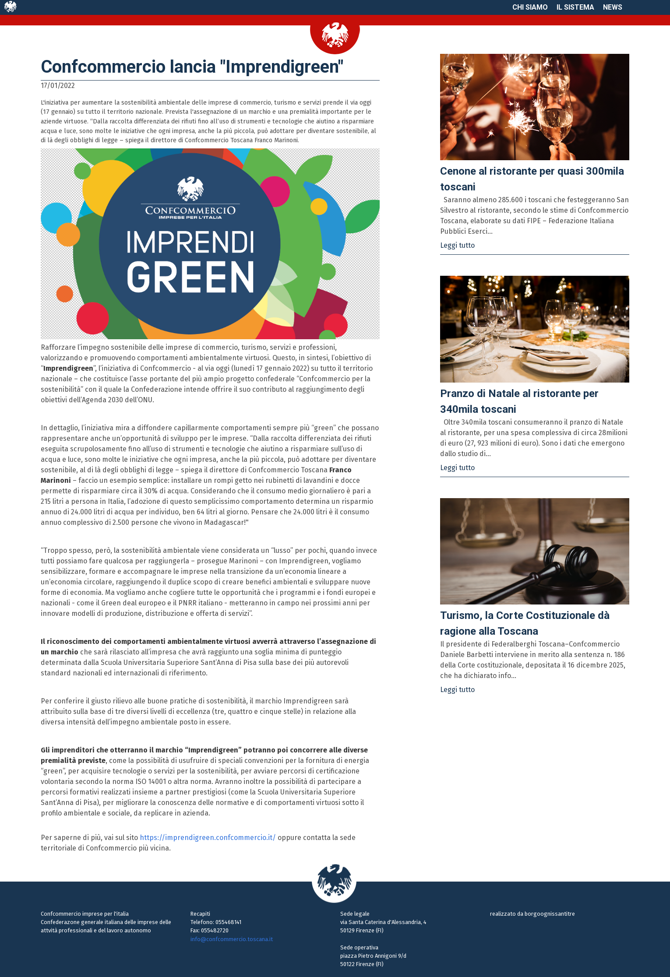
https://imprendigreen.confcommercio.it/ (208, 837)
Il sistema (575, 7)
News (612, 7)
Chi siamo (530, 7)
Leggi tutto (457, 245)
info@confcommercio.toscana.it (231, 939)
